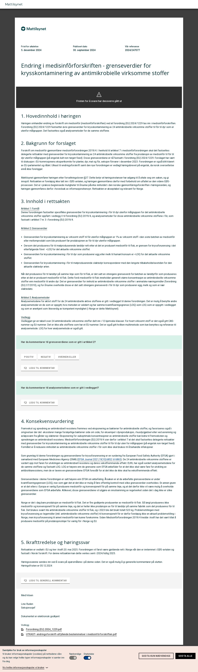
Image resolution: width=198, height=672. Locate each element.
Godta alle (185, 656)
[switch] (73, 658)
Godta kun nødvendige (156, 656)
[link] (25, 668)
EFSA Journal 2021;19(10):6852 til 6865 (99, 459)
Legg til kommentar (39, 368)
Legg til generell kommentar (45, 580)
